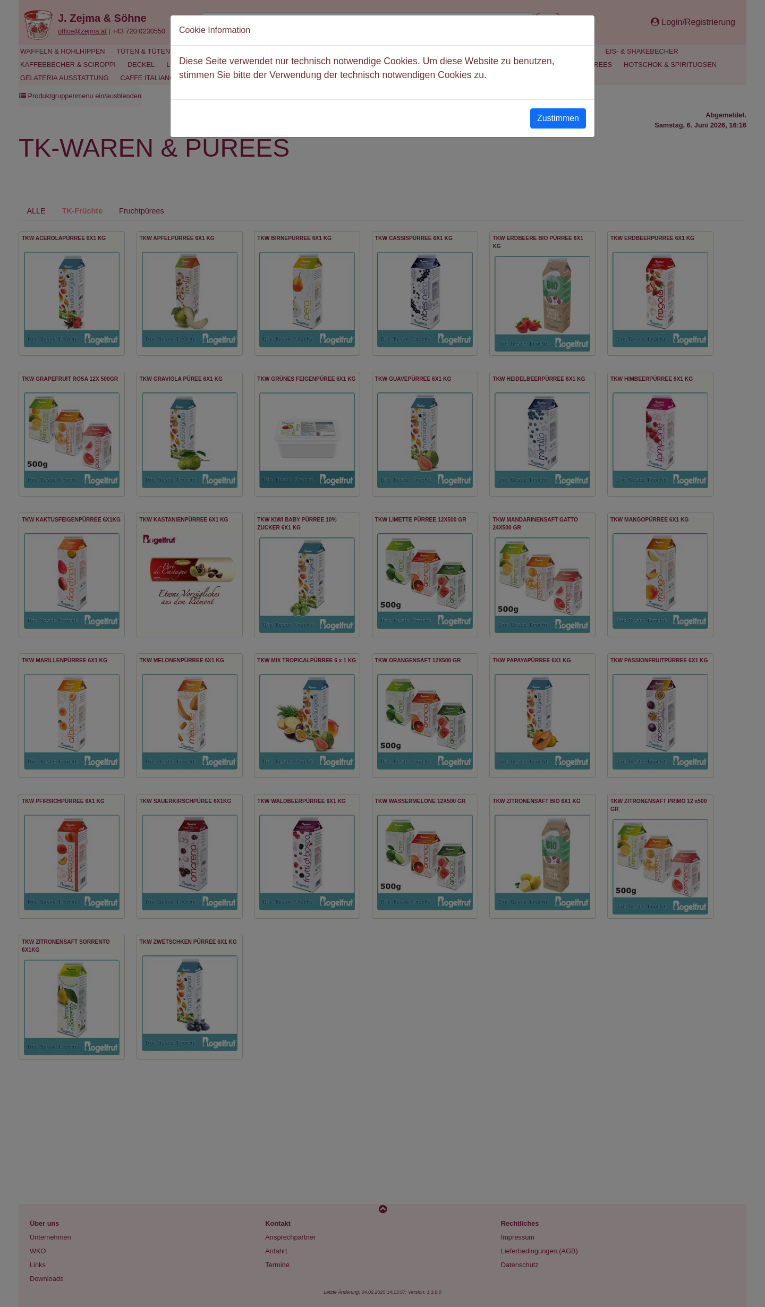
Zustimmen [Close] (558, 118)
